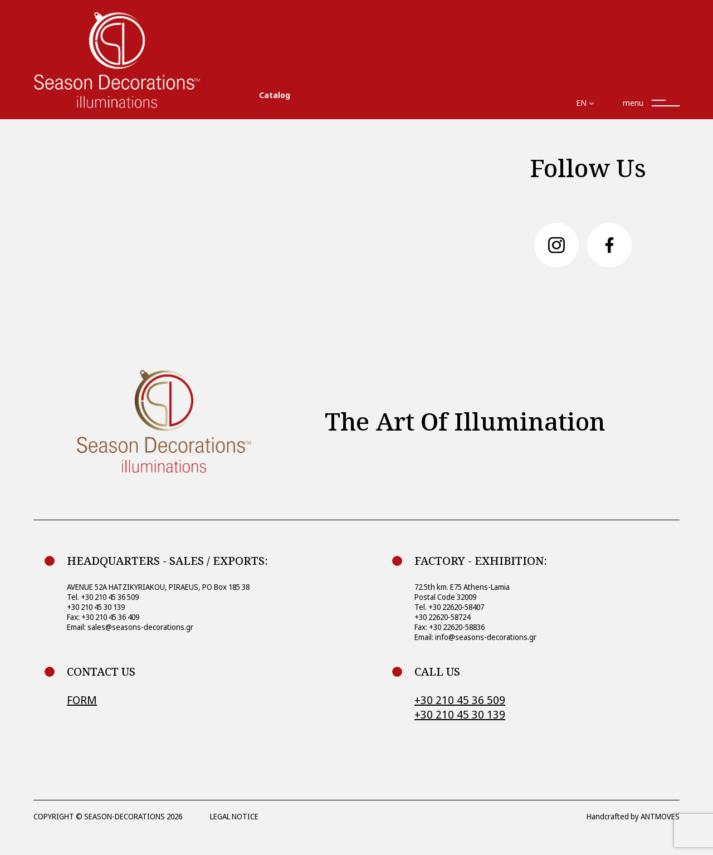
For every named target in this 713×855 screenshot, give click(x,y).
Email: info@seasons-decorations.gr (475, 637)
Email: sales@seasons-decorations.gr (130, 627)
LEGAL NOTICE (234, 817)
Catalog (274, 94)
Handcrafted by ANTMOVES (633, 816)
